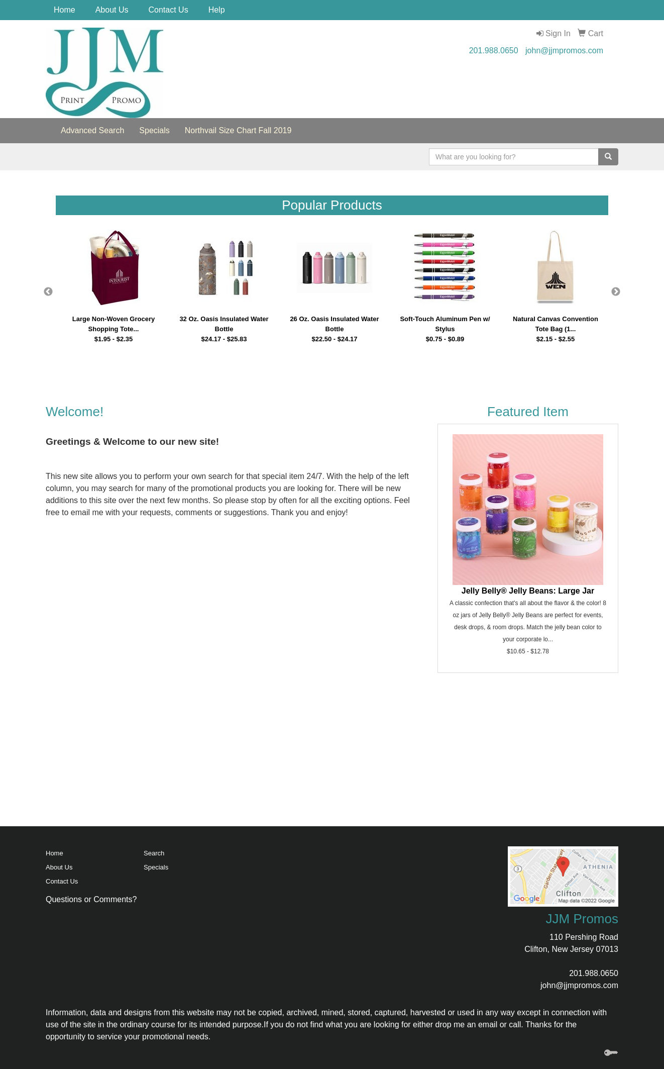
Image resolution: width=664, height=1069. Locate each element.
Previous (48, 292)
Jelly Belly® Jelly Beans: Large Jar (528, 591)
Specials (154, 130)
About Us (112, 10)
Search (154, 853)
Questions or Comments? (91, 899)
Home (64, 10)
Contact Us (168, 10)
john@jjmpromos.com (564, 50)
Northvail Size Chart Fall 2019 (238, 130)
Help (216, 10)
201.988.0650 (493, 50)
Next (616, 292)
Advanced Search (92, 130)
